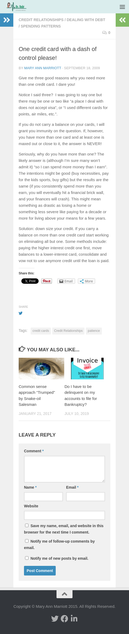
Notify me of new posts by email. (59, 558)
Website (31, 506)
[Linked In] (74, 619)
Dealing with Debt (86, 20)
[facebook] (64, 619)
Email (72, 487)
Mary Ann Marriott (42, 68)
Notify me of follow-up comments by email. (59, 544)
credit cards (41, 331)
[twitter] (55, 619)
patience (94, 331)
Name (30, 487)
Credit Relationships (41, 20)
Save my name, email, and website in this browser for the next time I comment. (63, 529)
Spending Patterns (41, 26)
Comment (34, 451)
